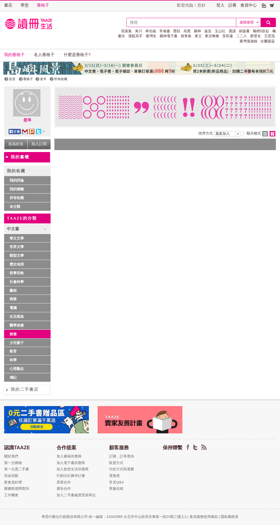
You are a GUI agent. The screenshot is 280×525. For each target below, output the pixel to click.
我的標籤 (17, 189)
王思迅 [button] (269, 36)
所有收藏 (17, 198)
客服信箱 (116, 488)
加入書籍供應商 (69, 456)
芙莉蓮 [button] (227, 36)
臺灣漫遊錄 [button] (248, 41)
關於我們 (11, 456)
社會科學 (17, 282)
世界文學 (17, 247)
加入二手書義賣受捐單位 (76, 495)
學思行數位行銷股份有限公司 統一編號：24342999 (83, 517)
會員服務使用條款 (203, 517)
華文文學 (17, 238)
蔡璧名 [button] (255, 36)
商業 (13, 299)
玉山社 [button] (220, 31)
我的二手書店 (25, 389)
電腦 (13, 308)
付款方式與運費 (121, 469)
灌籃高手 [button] (135, 36)
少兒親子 (17, 343)
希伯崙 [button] (150, 31)
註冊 (232, 5)
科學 (13, 360)
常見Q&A (116, 482)
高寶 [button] (187, 31)
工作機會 (11, 495)
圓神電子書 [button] (168, 36)
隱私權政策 (229, 517)
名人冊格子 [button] (44, 54)
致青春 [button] (186, 36)
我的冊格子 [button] (14, 54)
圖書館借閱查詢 (16, 488)
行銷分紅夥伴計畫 (71, 476)
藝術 (13, 290)
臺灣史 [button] (151, 36)
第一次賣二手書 (16, 469)
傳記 (13, 377)
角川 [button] (138, 31)
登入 (220, 5)
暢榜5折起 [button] (261, 31)
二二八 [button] (241, 36)
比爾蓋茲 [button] (268, 41)
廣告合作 (64, 488)
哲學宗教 (17, 273)
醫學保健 (17, 325)
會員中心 (248, 5)
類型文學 (17, 255)
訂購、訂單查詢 (121, 456)
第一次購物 (13, 463)
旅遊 (13, 334)
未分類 (15, 207)
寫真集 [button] (126, 31)
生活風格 (17, 316)
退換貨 (114, 476)
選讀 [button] (232, 31)
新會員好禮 (13, 482)
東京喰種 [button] (212, 36)
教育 (13, 351)
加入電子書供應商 (71, 463)
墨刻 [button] (176, 31)
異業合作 (64, 482)
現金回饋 (11, 476)
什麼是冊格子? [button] (77, 54)
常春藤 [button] (164, 31)
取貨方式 (116, 463)
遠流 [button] (207, 31)
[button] (264, 5)
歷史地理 (17, 264)
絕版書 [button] (244, 31)
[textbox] (181, 22)
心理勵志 (17, 369)
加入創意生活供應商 (73, 469)
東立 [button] (198, 36)
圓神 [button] (197, 31)
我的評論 (17, 180)
